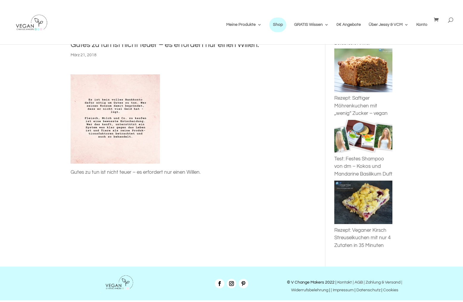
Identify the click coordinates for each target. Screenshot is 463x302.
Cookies (390, 290)
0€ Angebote (348, 25)
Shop (278, 25)
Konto (421, 25)
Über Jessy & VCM (386, 25)
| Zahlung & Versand (382, 282)
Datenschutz (368, 290)
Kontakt (344, 282)
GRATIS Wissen (308, 25)
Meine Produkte (241, 25)
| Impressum (342, 290)
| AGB (358, 282)
